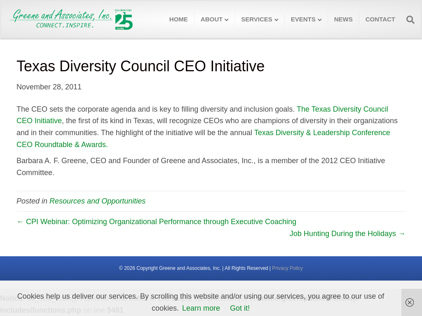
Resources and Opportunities (97, 201)
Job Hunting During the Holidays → (348, 233)
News (343, 19)
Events (303, 19)
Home (178, 19)
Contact (380, 19)
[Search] (408, 19)
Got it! (240, 308)
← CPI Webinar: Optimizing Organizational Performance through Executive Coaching (156, 222)
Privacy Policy (287, 268)
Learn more (201, 308)
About (212, 19)
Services (256, 19)
